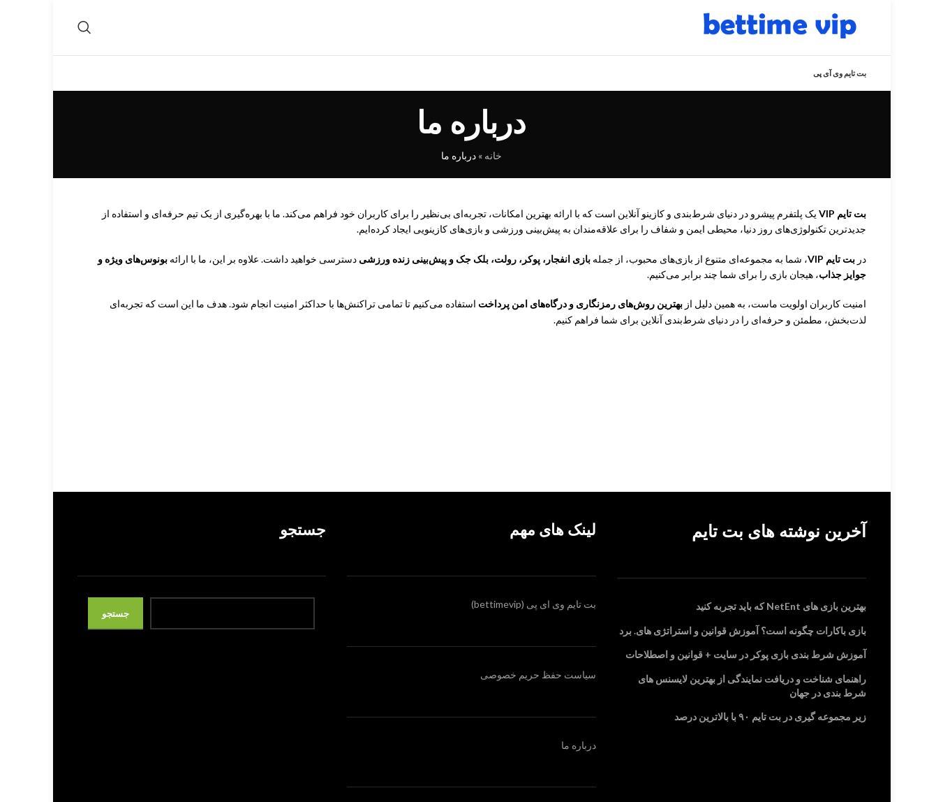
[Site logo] (779, 35)
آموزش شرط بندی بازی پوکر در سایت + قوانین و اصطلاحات (745, 672)
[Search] (84, 36)
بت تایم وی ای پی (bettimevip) (533, 622)
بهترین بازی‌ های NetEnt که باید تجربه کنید (781, 624)
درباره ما (578, 762)
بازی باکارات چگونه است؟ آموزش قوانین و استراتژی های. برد (742, 648)
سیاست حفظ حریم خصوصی (538, 692)
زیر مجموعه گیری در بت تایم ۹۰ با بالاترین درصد (770, 735)
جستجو (115, 630)
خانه (493, 174)
